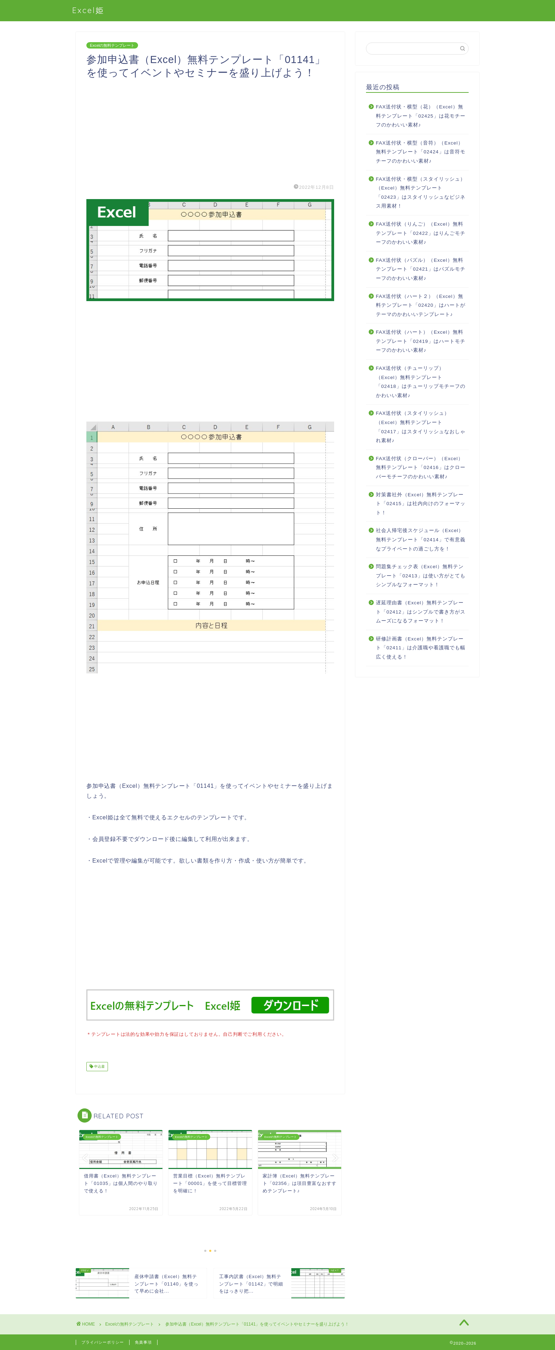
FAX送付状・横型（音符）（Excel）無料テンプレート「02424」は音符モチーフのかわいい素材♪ (420, 152)
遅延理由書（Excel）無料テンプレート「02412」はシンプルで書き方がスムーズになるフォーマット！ (420, 611)
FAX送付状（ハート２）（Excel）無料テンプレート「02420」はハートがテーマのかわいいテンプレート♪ (420, 305)
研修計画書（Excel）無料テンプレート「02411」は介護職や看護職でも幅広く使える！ (420, 648)
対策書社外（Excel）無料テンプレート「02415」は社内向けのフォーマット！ (420, 503)
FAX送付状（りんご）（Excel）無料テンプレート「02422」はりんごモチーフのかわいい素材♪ (420, 233)
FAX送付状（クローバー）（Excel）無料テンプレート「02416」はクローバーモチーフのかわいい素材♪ (420, 467)
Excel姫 (88, 10)
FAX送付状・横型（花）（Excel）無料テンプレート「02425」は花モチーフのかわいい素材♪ (420, 116)
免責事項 (143, 1341)
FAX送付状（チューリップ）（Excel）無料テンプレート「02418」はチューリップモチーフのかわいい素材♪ (420, 382)
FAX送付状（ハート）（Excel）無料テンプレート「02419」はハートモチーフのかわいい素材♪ (420, 341)
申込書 (99, 1066)
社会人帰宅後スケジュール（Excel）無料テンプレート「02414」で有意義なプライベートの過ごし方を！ (420, 539)
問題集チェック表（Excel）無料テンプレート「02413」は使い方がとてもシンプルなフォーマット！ (420, 575)
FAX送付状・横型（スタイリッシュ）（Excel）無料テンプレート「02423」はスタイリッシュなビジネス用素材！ (421, 192)
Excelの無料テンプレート (112, 45)
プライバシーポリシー (102, 1341)
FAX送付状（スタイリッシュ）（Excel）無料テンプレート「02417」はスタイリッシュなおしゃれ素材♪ (420, 427)
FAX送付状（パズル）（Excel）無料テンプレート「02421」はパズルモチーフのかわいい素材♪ (420, 269)
